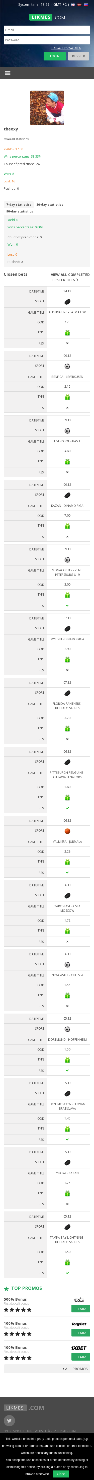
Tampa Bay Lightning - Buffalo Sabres (67, 1239)
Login (54, 56)
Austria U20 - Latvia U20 (67, 312)
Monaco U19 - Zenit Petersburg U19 (67, 572)
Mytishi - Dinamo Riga (67, 639)
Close (61, 1474)
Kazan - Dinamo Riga (67, 506)
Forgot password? (66, 48)
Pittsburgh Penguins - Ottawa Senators (67, 774)
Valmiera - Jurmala (67, 841)
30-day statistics (49, 204)
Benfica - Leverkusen (67, 377)
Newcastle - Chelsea (67, 975)
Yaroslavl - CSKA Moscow (67, 908)
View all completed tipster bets (70, 277)
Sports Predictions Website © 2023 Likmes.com (40, 1431)
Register (78, 56)
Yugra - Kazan (67, 1173)
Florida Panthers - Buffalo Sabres (67, 705)
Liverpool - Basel (67, 441)
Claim (80, 1308)
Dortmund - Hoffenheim (67, 1039)
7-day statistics (18, 204)
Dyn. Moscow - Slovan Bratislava (67, 1106)
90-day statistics (19, 211)
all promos (75, 1368)
